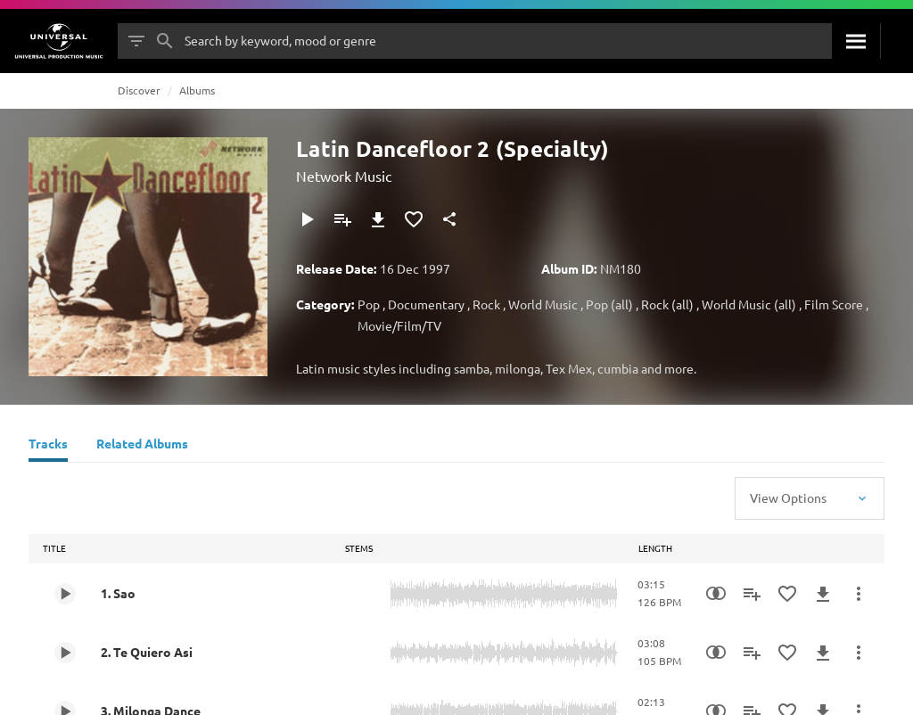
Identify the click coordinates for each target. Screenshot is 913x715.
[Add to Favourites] (413, 219)
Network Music (343, 176)
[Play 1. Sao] (65, 593)
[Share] (449, 219)
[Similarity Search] (716, 593)
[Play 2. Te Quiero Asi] (65, 652)
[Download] (378, 219)
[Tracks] (48, 445)
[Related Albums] (142, 445)
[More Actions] (858, 593)
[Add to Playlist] (342, 219)
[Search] (856, 41)
